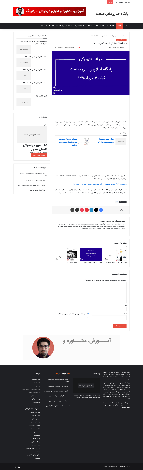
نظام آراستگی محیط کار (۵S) (37, 190)
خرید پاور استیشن (35, 412)
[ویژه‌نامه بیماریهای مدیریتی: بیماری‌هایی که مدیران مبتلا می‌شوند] (83, 141)
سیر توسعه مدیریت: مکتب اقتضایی (35, 180)
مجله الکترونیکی (117, 36)
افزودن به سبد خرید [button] (39, 155)
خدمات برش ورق (35, 452)
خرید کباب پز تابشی (35, 429)
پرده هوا (38, 386)
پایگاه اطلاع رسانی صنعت (110, 466)
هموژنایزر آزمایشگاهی (34, 425)
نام (125, 305)
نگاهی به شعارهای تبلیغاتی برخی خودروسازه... (56, 391)
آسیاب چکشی (36, 383)
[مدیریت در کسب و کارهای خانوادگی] (116, 254)
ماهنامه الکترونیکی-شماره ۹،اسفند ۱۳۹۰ (35, 83)
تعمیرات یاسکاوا (36, 379)
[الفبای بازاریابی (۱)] (66, 254)
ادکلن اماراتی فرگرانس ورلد (33, 455)
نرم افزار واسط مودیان (34, 392)
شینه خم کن (37, 432)
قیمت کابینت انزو (35, 422)
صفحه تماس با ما (124, 405)
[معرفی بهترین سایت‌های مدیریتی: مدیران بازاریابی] (120, 141)
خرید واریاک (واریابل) (34, 445)
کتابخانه (90, 26)
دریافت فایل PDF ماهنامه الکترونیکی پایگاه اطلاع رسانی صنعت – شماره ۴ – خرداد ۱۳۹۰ (100, 184)
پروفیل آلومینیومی (35, 442)
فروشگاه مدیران (99, 26)
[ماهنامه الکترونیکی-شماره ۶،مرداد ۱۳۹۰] (91, 254)
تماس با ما (44, 26)
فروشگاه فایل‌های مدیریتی (112, 392)
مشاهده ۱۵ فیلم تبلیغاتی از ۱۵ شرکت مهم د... (56, 406)
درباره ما (51, 26)
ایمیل (125, 314)
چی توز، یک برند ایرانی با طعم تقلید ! (58, 386)
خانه (126, 26)
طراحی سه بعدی (36, 415)
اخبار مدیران (111, 26)
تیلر (39, 406)
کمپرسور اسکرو (36, 419)
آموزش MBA (36, 438)
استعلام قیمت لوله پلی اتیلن (32, 409)
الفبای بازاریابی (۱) (72, 262)
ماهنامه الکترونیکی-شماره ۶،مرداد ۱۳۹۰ (91, 262)
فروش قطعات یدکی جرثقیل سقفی (31, 389)
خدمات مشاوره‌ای (79, 26)
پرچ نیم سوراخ (36, 399)
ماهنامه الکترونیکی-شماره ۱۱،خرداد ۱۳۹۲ (35, 70)
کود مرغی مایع (36, 402)
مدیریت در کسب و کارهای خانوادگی (116, 262)
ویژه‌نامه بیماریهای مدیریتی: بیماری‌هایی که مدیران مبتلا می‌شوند (68, 142)
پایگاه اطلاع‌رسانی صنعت (123, 372)
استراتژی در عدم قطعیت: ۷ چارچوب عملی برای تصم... (31, 185)
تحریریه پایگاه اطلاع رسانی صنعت (116, 47)
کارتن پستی (37, 435)
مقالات (120, 26)
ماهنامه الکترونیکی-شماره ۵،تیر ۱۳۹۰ (36, 57)
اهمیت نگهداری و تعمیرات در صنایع (58, 396)
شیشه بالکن (37, 458)
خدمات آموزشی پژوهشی (65, 26)
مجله (117, 202)
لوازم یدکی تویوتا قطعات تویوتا (32, 448)
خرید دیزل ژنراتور (35, 396)
